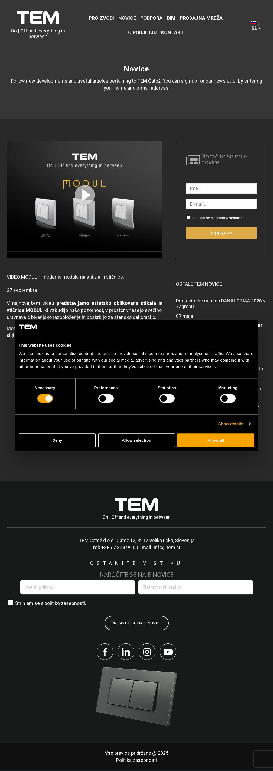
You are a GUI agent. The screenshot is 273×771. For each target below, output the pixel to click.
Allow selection (136, 440)
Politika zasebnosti (136, 761)
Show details (230, 424)
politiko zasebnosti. (228, 218)
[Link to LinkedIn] (125, 652)
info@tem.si (167, 547)
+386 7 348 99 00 (119, 547)
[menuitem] (101, 18)
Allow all (215, 440)
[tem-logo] (38, 25)
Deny (57, 440)
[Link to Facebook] (104, 652)
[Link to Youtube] (169, 652)
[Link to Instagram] (147, 652)
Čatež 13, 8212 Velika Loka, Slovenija (155, 540)
